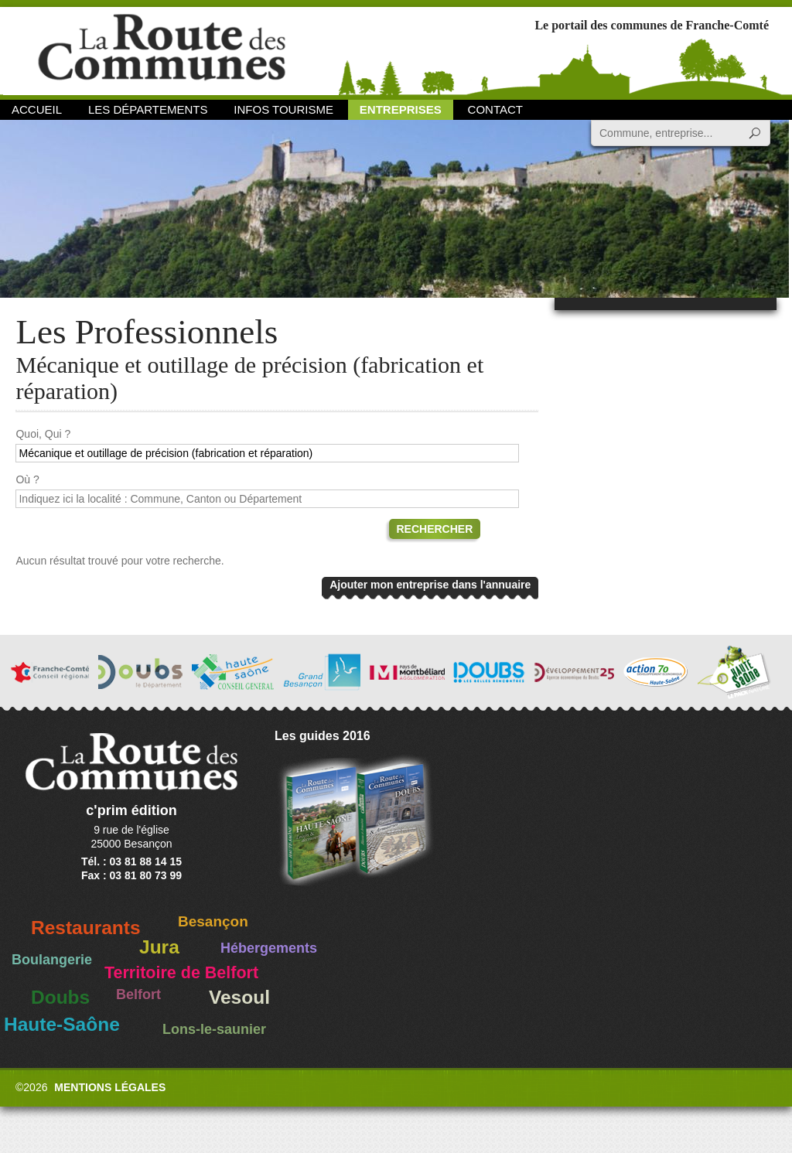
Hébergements (268, 948)
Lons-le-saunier (214, 1029)
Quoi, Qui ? (42, 434)
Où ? (27, 479)
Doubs (60, 997)
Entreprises (401, 109)
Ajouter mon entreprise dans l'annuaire (430, 584)
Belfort (138, 994)
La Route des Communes (161, 50)
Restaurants (86, 927)
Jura (159, 946)
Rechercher (435, 529)
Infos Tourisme (283, 109)
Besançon (213, 921)
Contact (495, 109)
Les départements (147, 109)
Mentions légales (110, 1087)
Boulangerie (52, 959)
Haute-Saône (62, 1024)
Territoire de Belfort (181, 973)
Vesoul (239, 997)
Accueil (37, 109)
